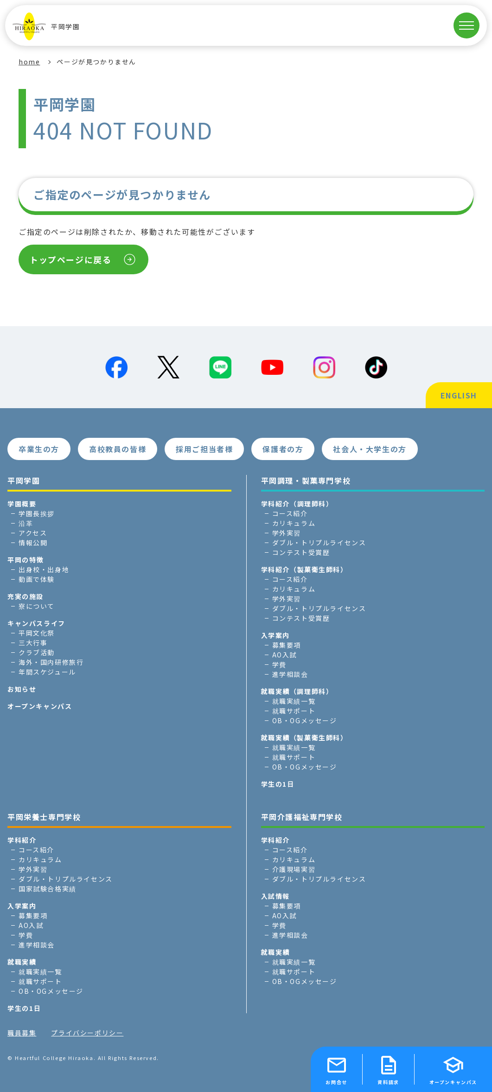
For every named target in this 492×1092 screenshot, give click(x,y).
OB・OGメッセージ (304, 720)
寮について (37, 606)
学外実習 (286, 532)
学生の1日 (277, 784)
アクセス (33, 532)
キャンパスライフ (36, 623)
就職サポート (294, 710)
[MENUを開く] (466, 25)
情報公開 (33, 542)
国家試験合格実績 (48, 888)
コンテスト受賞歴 (301, 552)
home (29, 61)
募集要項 (286, 645)
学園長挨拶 (37, 513)
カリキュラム (294, 523)
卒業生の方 (39, 448)
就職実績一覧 (294, 701)
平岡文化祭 (37, 633)
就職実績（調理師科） (297, 691)
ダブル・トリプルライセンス (319, 542)
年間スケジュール (47, 671)
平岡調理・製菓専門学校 (306, 480)
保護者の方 (282, 448)
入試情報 (275, 896)
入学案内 (275, 635)
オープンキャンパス (39, 706)
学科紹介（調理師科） (297, 503)
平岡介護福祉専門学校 (302, 816)
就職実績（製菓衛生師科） (304, 737)
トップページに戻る (70, 259)
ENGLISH (459, 395)
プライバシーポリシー (87, 1032)
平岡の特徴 (25, 559)
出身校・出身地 (44, 569)
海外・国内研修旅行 (51, 662)
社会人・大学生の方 (369, 448)
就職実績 (21, 961)
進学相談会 (290, 674)
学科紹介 (21, 840)
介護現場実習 (294, 869)
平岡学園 (46, 26)
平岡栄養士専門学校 (44, 816)
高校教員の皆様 (117, 448)
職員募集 (21, 1032)
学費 (279, 664)
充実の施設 (25, 596)
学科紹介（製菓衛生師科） (304, 569)
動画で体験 (37, 579)
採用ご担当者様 (204, 448)
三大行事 (33, 642)
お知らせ (21, 689)
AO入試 (284, 654)
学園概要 (21, 503)
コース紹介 (290, 513)
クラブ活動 (37, 652)
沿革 (26, 523)
